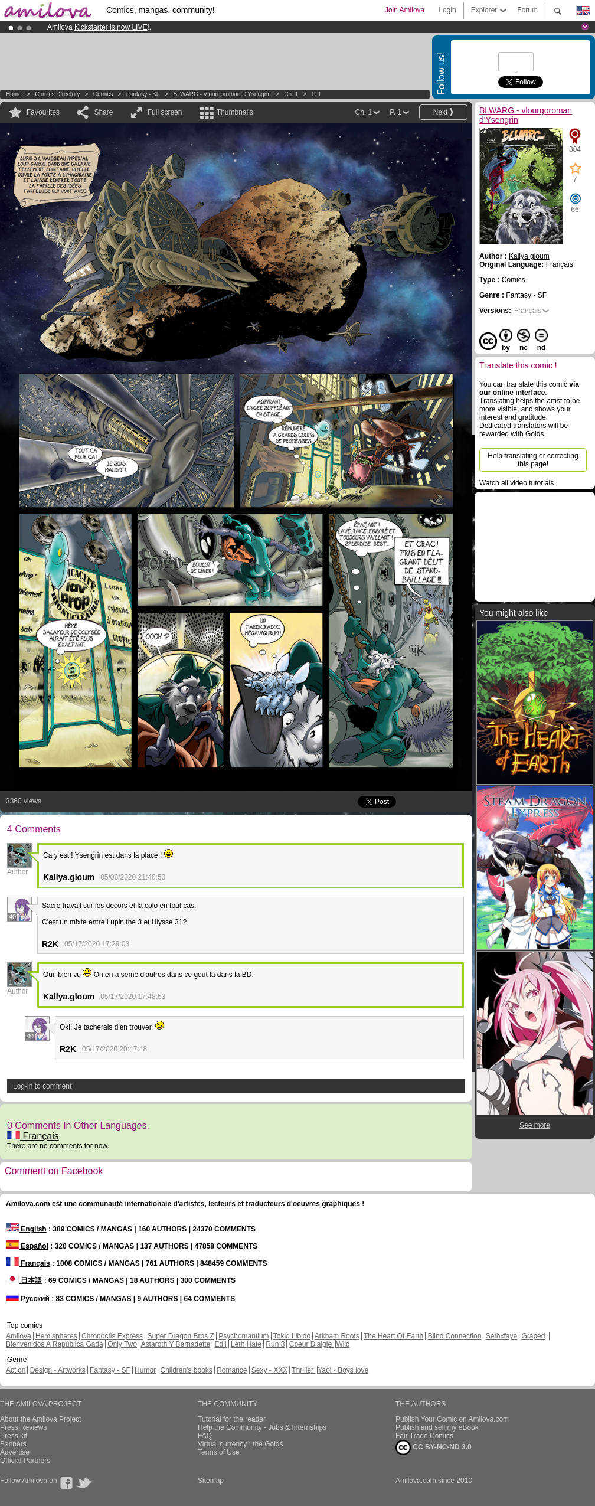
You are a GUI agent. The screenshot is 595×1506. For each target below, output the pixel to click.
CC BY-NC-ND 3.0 (433, 1447)
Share (103, 112)
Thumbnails (235, 112)
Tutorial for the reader (232, 1419)
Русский (28, 1299)
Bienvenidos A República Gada (54, 1344)
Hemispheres (56, 1336)
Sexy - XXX (269, 1370)
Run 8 (275, 1344)
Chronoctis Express (112, 1336)
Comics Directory (57, 94)
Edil (221, 1344)
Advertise (15, 1452)
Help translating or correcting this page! (533, 460)
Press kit (13, 1436)
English (26, 1229)
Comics (103, 94)
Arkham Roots (337, 1336)
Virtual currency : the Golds (240, 1444)
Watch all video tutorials (516, 483)
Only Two (122, 1344)
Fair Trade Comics (424, 1436)
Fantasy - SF (143, 94)
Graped (533, 1336)
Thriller (303, 1370)
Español (27, 1246)
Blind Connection (455, 1336)
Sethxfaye (501, 1336)
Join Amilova (404, 10)
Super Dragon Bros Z (180, 1336)
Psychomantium (243, 1336)
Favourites (43, 112)
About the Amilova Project (40, 1419)
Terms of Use (219, 1452)
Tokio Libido (291, 1336)
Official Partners (25, 1460)
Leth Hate (246, 1344)
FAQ (205, 1436)
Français (33, 1136)
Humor (145, 1370)
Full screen (165, 112)
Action (15, 1370)
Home (14, 94)
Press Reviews (23, 1427)
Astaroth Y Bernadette (176, 1344)
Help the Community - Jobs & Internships (262, 1427)
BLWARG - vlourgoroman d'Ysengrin (221, 94)
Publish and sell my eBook (437, 1427)
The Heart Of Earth (393, 1336)
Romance (232, 1370)
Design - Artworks (58, 1370)
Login (447, 10)
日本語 (24, 1280)
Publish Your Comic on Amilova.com (452, 1419)
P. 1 (317, 94)
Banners (13, 1444)
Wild (342, 1344)
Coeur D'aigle (311, 1344)
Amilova (18, 1336)
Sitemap (211, 1480)
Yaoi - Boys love (343, 1370)
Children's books (186, 1370)
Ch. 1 (291, 94)
